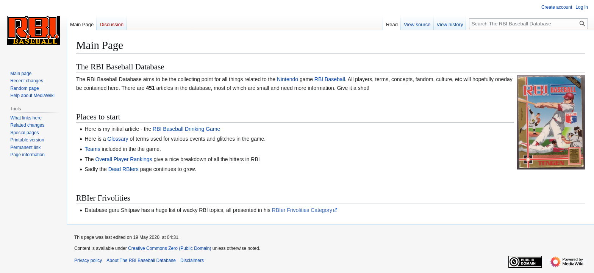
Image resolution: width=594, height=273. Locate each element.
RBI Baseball (329, 79)
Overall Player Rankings (123, 159)
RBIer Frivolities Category (302, 210)
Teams (92, 149)
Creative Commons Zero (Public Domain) (169, 248)
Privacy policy (88, 260)
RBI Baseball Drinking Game (186, 129)
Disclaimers (192, 260)
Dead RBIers (123, 169)
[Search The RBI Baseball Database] (528, 23)
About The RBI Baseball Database (141, 260)
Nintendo (287, 79)
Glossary (117, 139)
